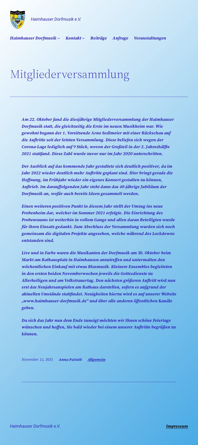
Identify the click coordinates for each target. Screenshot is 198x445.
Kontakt (73, 38)
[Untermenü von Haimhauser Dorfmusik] (58, 38)
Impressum (177, 426)
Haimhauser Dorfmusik (33, 38)
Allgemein (96, 359)
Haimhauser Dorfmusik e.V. (56, 19)
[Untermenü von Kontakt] (83, 38)
